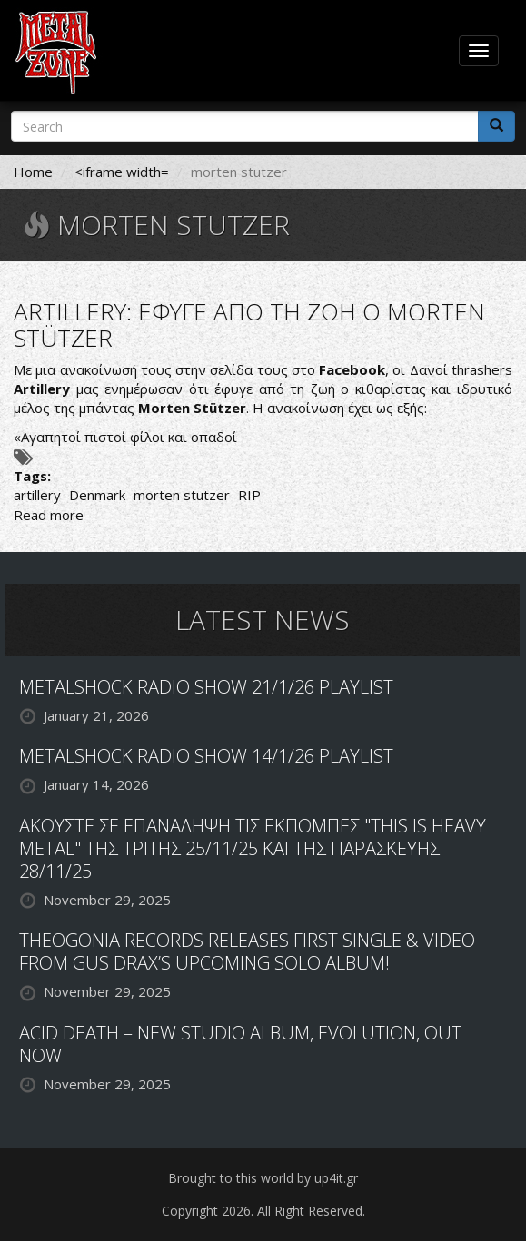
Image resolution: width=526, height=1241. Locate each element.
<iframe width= (121, 172)
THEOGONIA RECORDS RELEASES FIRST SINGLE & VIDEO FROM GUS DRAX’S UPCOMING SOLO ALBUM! (247, 951)
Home (33, 172)
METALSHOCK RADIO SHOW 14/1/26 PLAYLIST (206, 756)
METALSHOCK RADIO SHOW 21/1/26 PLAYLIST (206, 687)
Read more (49, 515)
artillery (37, 495)
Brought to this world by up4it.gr (263, 1178)
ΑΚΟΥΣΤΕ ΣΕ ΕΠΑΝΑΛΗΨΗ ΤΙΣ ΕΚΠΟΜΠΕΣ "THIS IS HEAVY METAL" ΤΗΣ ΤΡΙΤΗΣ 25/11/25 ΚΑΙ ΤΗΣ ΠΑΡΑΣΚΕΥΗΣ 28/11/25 (252, 848)
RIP (249, 495)
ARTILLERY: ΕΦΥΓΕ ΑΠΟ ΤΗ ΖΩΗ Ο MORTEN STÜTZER (249, 324)
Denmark (97, 495)
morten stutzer (182, 495)
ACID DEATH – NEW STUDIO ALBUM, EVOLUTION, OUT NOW (240, 1044)
